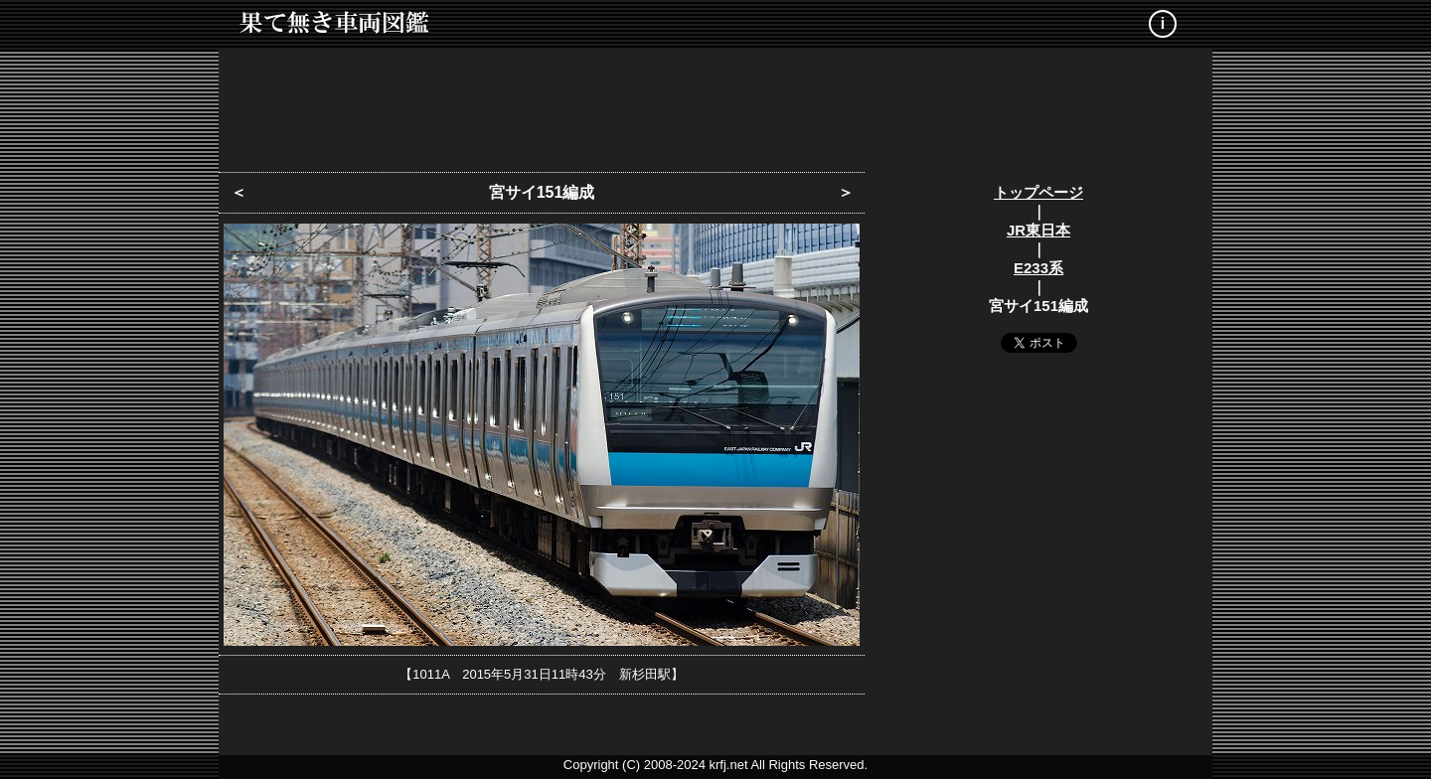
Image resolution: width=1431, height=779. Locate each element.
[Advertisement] (715, 104)
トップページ (1038, 192)
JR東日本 (1038, 230)
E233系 (1038, 267)
